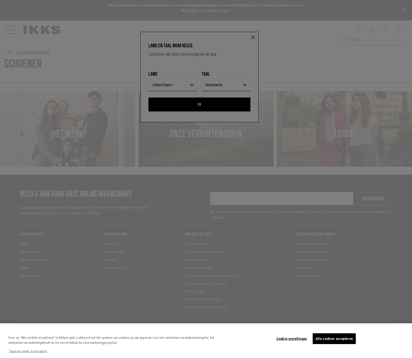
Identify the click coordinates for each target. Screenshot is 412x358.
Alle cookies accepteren (334, 339)
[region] (206, 340)
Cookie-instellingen (291, 339)
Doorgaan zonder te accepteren (28, 351)
